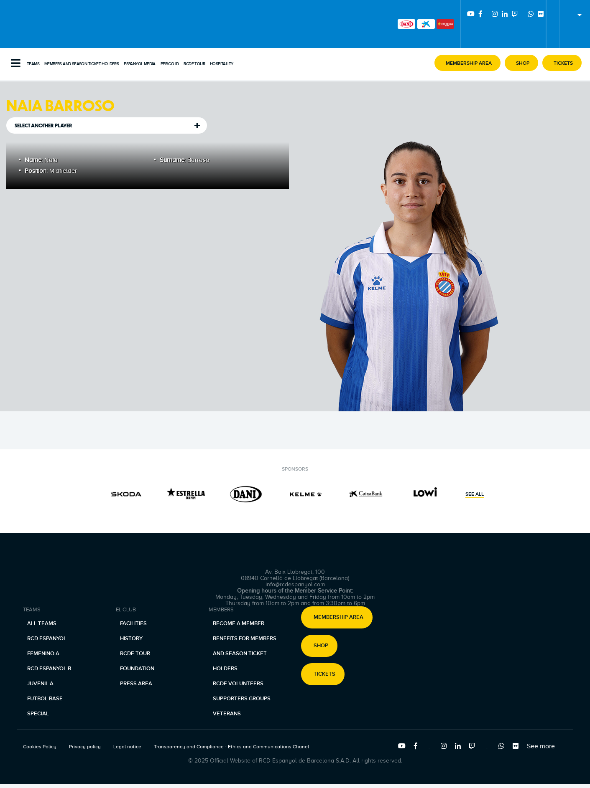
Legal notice (127, 747)
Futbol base (45, 698)
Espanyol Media (140, 63)
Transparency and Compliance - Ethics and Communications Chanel (231, 747)
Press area (136, 683)
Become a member (238, 623)
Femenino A (43, 653)
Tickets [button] (324, 674)
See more (541, 746)
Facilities (133, 623)
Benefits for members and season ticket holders (244, 653)
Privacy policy (85, 747)
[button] (467, 63)
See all (474, 494)
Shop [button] (321, 646)
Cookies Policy (39, 747)
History (131, 638)
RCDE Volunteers (238, 683)
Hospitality (221, 63)
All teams (41, 623)
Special (38, 713)
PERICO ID (170, 63)
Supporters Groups (242, 698)
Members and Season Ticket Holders (81, 63)
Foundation (137, 668)
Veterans (227, 713)
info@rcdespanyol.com (295, 584)
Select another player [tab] (43, 125)
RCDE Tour (194, 63)
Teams (33, 63)
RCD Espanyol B (49, 668)
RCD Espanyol (46, 638)
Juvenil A (40, 683)
